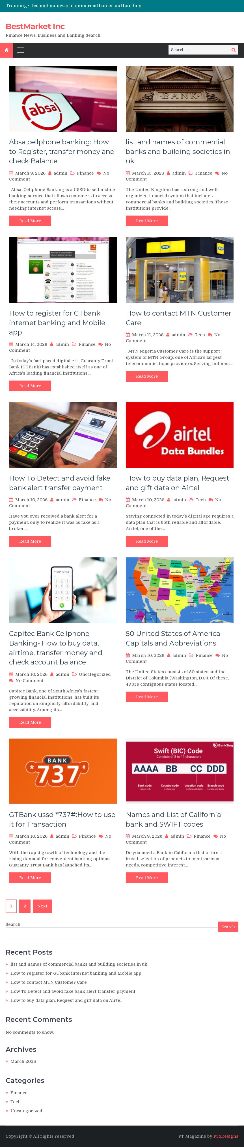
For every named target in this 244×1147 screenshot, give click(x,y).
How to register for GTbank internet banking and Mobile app (57, 322)
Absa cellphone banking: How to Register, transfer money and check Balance (62, 151)
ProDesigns (225, 1136)
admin (60, 173)
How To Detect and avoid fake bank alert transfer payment (72, 991)
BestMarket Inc (35, 26)
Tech (200, 334)
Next (42, 906)
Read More (30, 221)
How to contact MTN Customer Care (48, 982)
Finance (85, 173)
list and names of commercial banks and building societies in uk (103, 5)
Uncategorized (95, 674)
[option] (88, 6)
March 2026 (23, 1061)
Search (13, 924)
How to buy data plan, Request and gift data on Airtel (66, 1000)
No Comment (30, 680)
